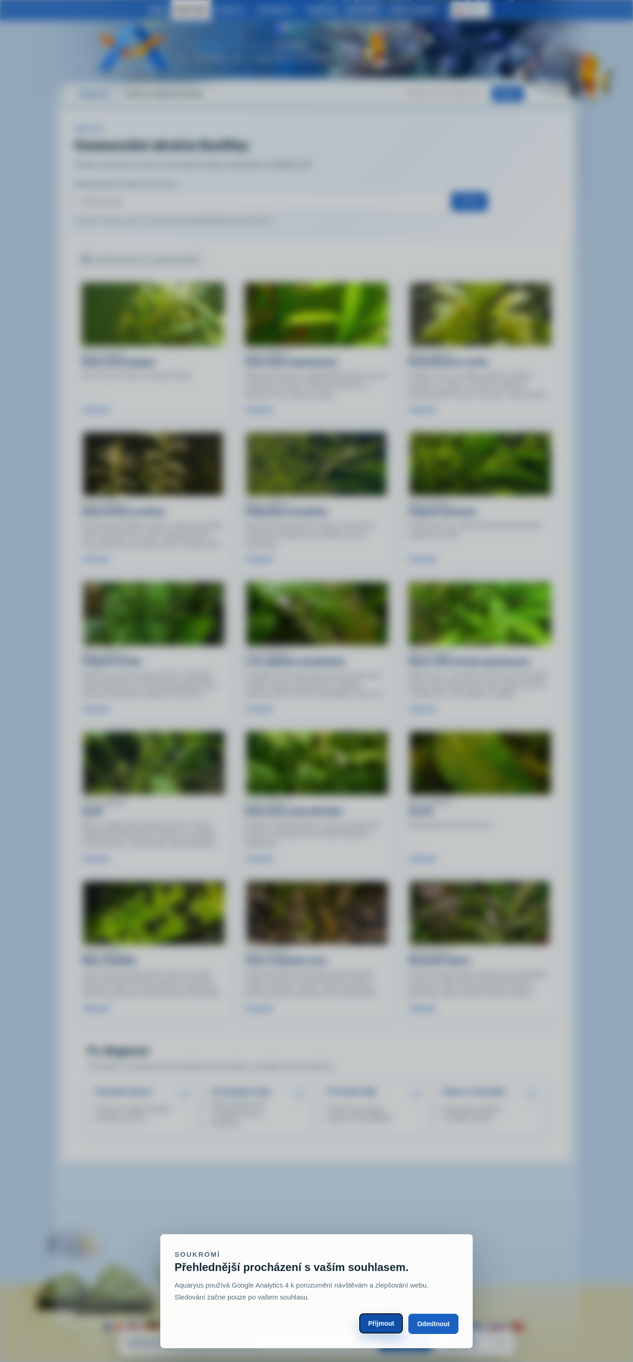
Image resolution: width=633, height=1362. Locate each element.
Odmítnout (433, 1324)
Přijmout (381, 1323)
